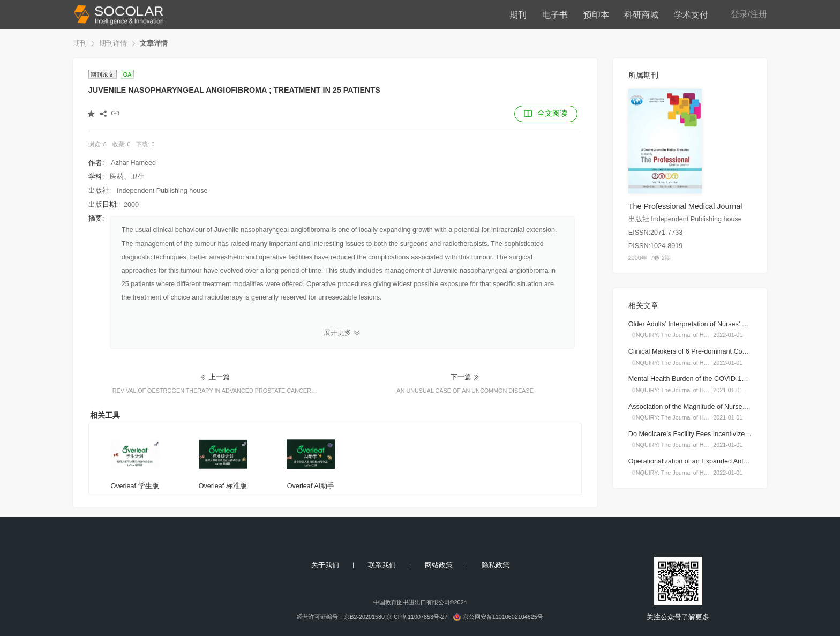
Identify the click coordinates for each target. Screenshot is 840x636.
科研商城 (641, 14)
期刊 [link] (80, 43)
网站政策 (439, 565)
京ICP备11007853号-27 (417, 616)
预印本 (596, 14)
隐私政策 (495, 565)
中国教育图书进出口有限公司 (411, 602)
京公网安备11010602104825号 (503, 616)
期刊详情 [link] (113, 43)
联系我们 (382, 565)
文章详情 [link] (154, 43)
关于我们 (325, 565)
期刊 (518, 14)
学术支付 (691, 14)
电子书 (555, 14)
